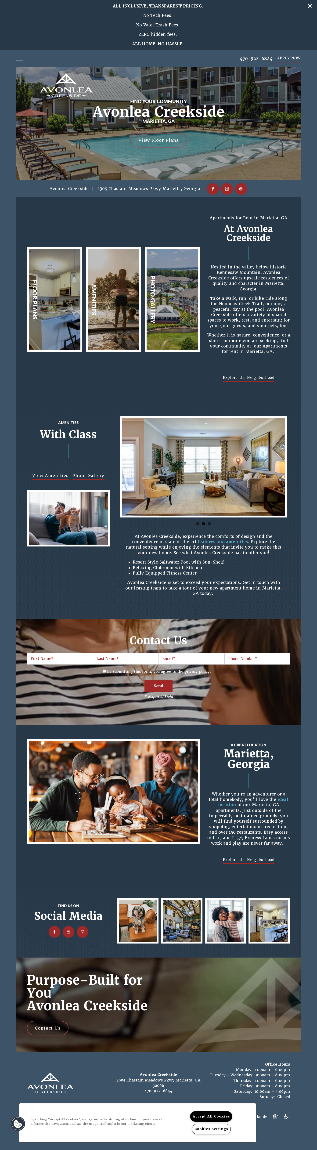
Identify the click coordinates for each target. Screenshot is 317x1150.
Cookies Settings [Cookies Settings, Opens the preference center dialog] (211, 1129)
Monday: (244, 1069)
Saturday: (243, 1091)
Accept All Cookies (211, 1116)
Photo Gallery (88, 475)
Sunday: (267, 1096)
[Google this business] (227, 189)
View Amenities (50, 475)
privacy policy (197, 671)
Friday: (247, 1086)
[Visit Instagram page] (241, 189)
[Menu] (19, 58)
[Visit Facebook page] (213, 189)
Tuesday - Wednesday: (231, 1075)
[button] (310, 6)
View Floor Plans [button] (158, 140)
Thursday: (243, 1080)
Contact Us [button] (48, 1028)
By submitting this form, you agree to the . (159, 671)
